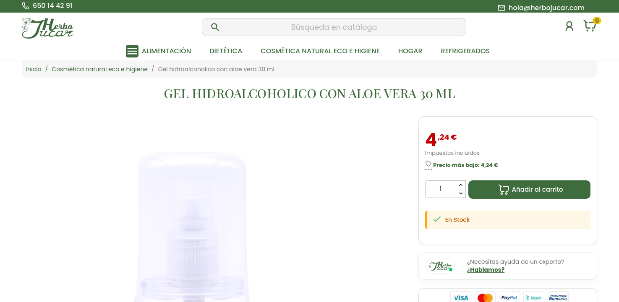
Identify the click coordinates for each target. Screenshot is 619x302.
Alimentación (166, 51)
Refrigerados (465, 51)
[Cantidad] (440, 189)
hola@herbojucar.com (547, 8)
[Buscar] (334, 27)
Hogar (410, 51)
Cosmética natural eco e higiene (320, 51)
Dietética (225, 51)
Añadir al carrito (530, 189)
